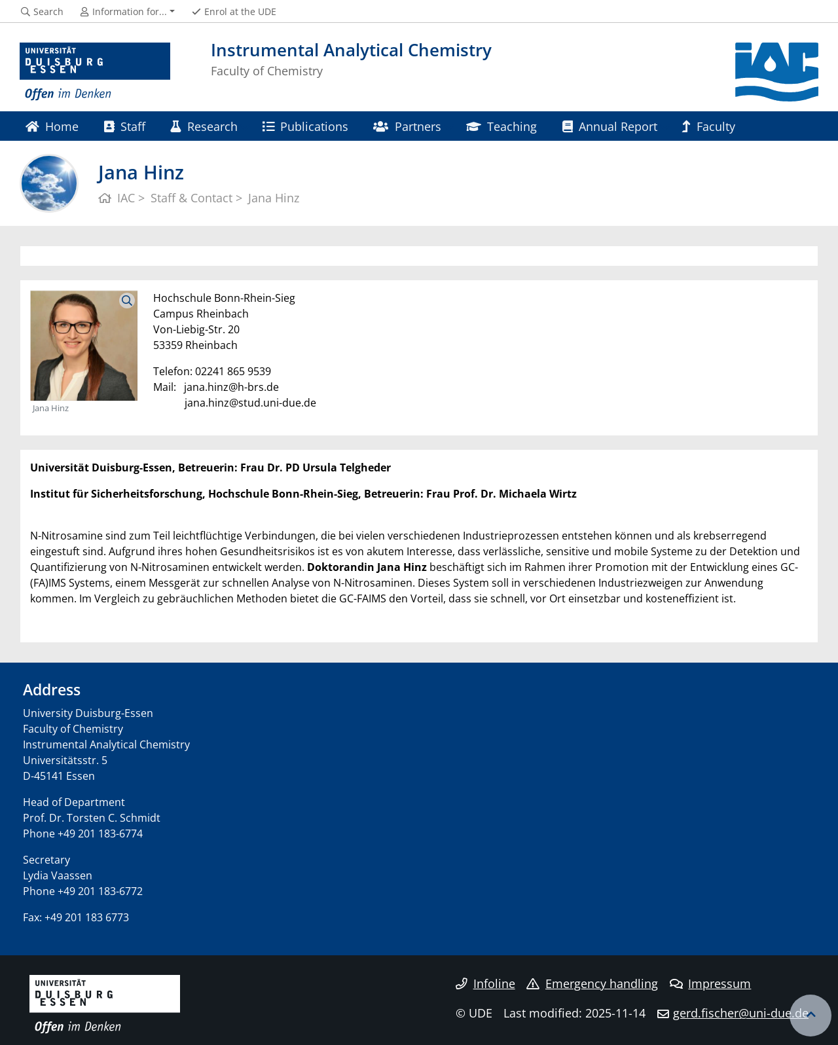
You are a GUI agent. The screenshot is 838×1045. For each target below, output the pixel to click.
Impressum (711, 983)
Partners (407, 126)
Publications (305, 126)
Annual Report (609, 126)
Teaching (501, 126)
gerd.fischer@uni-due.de (741, 1013)
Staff (124, 126)
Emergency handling (592, 983)
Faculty (708, 126)
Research (203, 126)
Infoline (485, 983)
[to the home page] (95, 72)
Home (52, 126)
